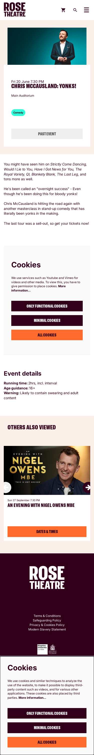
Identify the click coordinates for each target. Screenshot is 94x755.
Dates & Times (47, 531)
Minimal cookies (47, 320)
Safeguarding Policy (47, 620)
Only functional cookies (47, 306)
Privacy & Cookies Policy (47, 625)
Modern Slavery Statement (47, 629)
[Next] (88, 487)
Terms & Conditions (47, 616)
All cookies (47, 334)
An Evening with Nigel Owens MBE (41, 505)
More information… (32, 698)
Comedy (18, 112)
